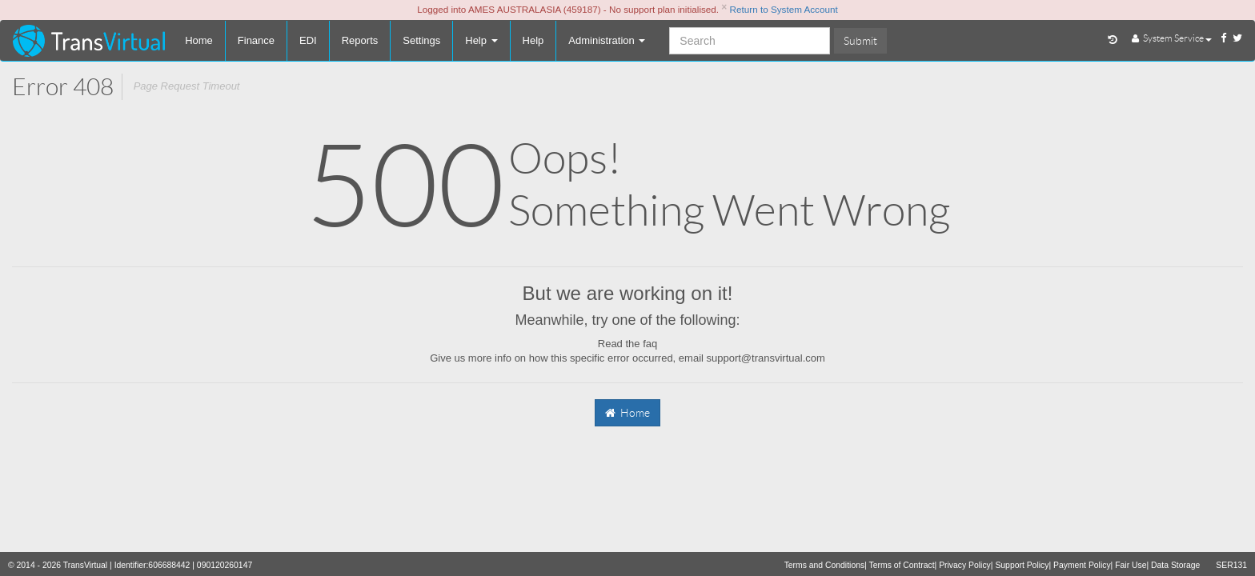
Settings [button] (421, 40)
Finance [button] (256, 40)
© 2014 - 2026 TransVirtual (57, 565)
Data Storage (1175, 565)
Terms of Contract (902, 565)
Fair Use (1130, 565)
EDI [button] (308, 40)
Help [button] (533, 40)
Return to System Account (784, 9)
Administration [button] (606, 40)
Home (627, 412)
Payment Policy (1082, 565)
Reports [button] (360, 40)
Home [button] (199, 40)
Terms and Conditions (824, 565)
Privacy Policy (965, 565)
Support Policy (1022, 565)
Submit (860, 40)
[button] (481, 41)
